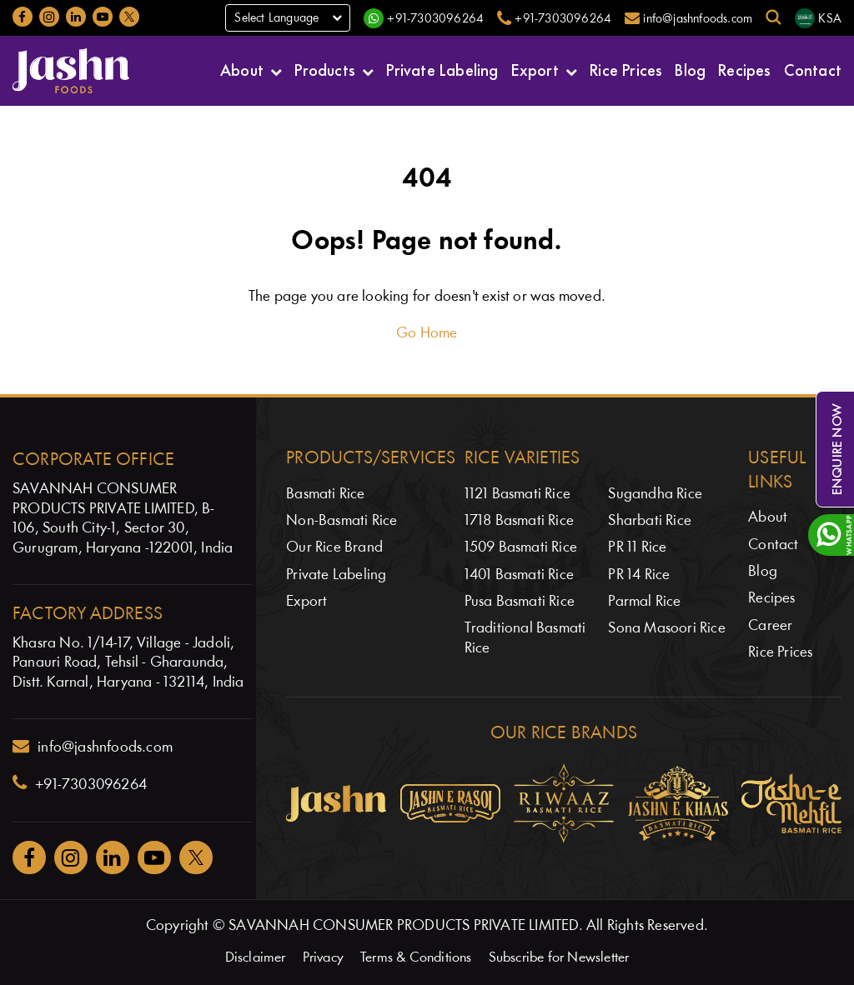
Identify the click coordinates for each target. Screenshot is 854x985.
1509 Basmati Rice (521, 548)
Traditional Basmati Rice (525, 639)
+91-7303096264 (80, 783)
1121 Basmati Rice (517, 494)
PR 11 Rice (637, 548)
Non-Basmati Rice (341, 521)
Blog (690, 69)
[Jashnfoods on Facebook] (23, 17)
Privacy (323, 958)
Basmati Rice (325, 494)
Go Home (426, 334)
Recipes (744, 69)
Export (535, 69)
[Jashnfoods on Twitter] (129, 17)
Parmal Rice (644, 602)
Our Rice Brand (334, 548)
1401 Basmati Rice (519, 575)
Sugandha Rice (655, 494)
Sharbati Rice (649, 521)
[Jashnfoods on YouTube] (103, 17)
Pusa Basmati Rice (520, 602)
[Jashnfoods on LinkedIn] (76, 17)
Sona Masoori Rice (666, 629)
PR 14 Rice (639, 575)
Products (324, 69)
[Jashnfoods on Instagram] (49, 17)
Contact (812, 69)
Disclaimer (255, 958)
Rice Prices (626, 69)
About (242, 69)
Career (770, 626)
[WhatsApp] (424, 18)
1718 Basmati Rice (519, 521)
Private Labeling (442, 69)
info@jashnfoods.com (93, 747)
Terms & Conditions (416, 958)
